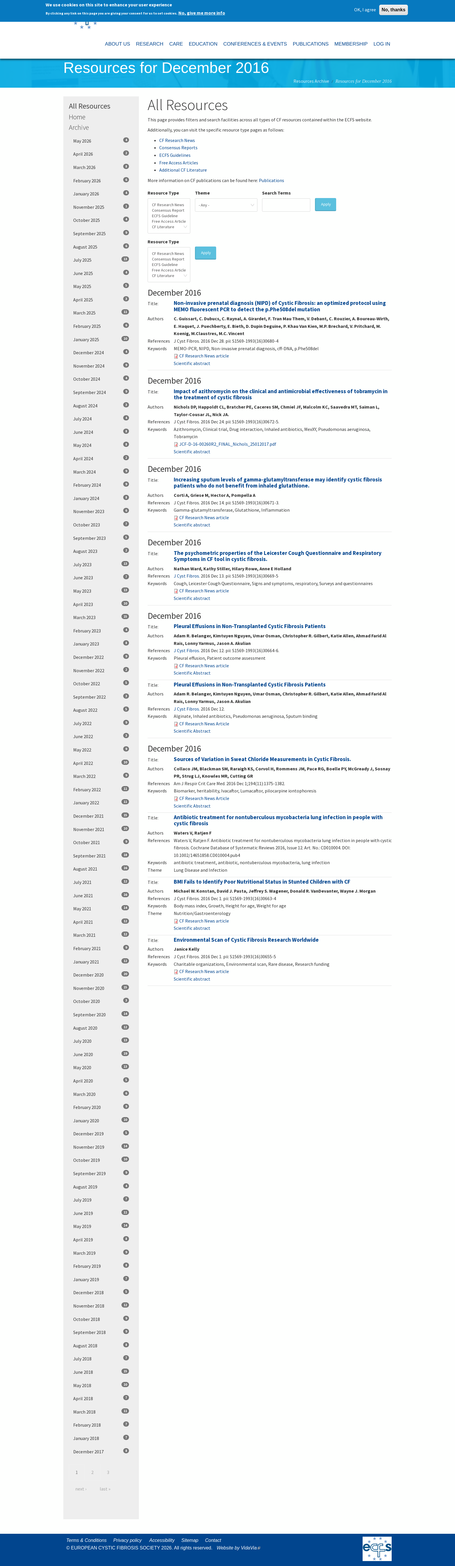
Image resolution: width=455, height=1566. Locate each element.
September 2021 (101, 855)
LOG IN (381, 44)
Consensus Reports (178, 147)
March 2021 (101, 935)
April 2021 (101, 921)
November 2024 (101, 365)
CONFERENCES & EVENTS (255, 44)
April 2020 (101, 1080)
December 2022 (101, 657)
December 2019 (101, 1133)
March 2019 (101, 1252)
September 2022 (101, 696)
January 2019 (101, 1279)
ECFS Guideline (169, 216)
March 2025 (101, 312)
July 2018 (101, 1358)
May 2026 (101, 140)
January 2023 (101, 643)
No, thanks (394, 8)
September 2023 (101, 538)
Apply (326, 204)
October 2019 (101, 1160)
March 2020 (101, 1094)
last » (105, 1489)
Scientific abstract (192, 363)
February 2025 (101, 326)
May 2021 (101, 908)
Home (77, 116)
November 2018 (101, 1305)
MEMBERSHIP (351, 44)
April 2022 (101, 763)
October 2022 (101, 683)
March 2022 (101, 776)
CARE (176, 44)
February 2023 (101, 630)
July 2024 (101, 418)
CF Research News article (204, 356)
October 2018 (101, 1319)
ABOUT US (117, 44)
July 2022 (101, 723)
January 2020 (101, 1120)
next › (80, 1489)
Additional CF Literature (183, 170)
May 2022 (101, 749)
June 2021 (101, 895)
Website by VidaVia (240, 1547)
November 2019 (101, 1147)
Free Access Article (169, 221)
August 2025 (101, 246)
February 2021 (101, 948)
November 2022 (101, 670)
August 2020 (101, 1027)
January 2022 (101, 802)
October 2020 (101, 1001)
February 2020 (101, 1107)
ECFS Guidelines (175, 155)
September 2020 (101, 1014)
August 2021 (101, 868)
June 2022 (101, 736)
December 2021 (101, 815)
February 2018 (101, 1424)
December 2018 (101, 1292)
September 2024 (101, 392)
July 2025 (101, 259)
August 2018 (101, 1345)
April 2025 (101, 299)
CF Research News (177, 140)
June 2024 (101, 432)
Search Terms (276, 193)
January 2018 (101, 1438)
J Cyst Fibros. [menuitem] (187, 576)
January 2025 (101, 339)
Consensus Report (169, 210)
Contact (213, 1540)
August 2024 (101, 405)
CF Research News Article (204, 724)
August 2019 (101, 1186)
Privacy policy (127, 1540)
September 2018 (101, 1332)
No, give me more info (201, 12)
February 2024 (101, 484)
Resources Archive (311, 81)
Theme (202, 193)
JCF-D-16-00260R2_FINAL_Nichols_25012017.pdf (227, 444)
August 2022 (101, 709)
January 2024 (101, 498)
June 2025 (101, 273)
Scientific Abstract (192, 673)
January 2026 (101, 193)
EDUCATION (203, 44)
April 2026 (101, 153)
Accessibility (162, 1540)
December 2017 (101, 1451)
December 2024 (101, 352)
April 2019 (101, 1239)
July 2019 (101, 1199)
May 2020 (101, 1067)
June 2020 (101, 1054)
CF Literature (169, 227)
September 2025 (101, 233)
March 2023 (101, 617)
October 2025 (101, 220)
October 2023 (101, 524)
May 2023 (101, 590)
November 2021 (101, 829)
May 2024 (101, 445)
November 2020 (101, 988)
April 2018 (101, 1398)
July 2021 (101, 882)
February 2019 (101, 1266)
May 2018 (101, 1385)
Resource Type (163, 193)
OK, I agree (365, 9)
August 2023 (101, 551)
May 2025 (101, 286)
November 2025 (101, 207)
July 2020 (101, 1041)
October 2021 (101, 842)
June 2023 (101, 577)
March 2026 (101, 167)
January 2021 (101, 961)
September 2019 (101, 1173)
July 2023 (101, 564)
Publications (271, 180)
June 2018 (101, 1372)
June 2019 (101, 1213)
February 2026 (101, 180)
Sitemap (189, 1540)
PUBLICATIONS (311, 44)
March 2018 (101, 1411)
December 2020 (101, 974)
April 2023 (101, 604)
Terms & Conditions (86, 1540)
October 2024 (101, 378)
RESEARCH (149, 44)
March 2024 (101, 471)
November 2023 (101, 511)
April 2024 (101, 458)
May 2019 (101, 1226)
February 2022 (101, 789)
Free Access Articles (178, 163)
